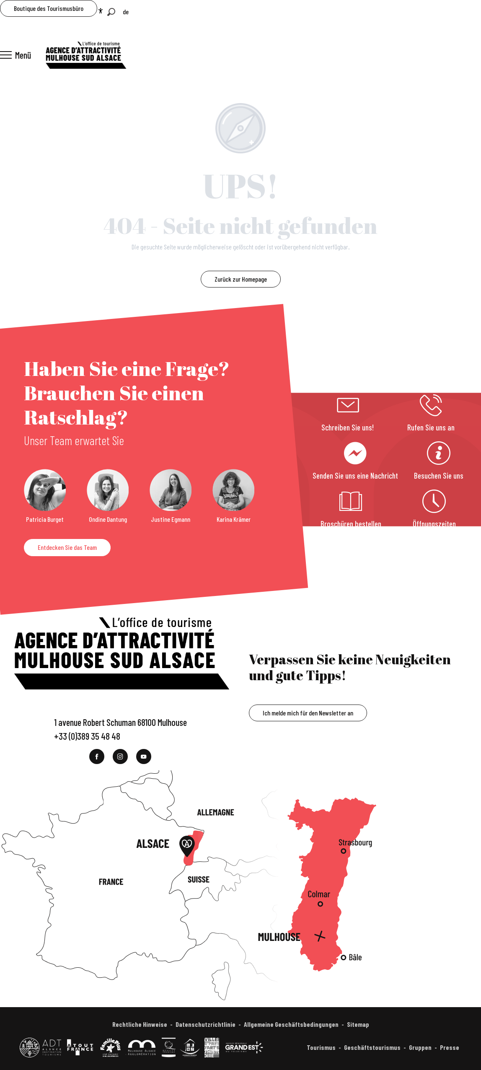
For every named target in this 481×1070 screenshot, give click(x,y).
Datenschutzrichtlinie (205, 1024)
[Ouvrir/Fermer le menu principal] (15, 55)
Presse (449, 1047)
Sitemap (358, 1024)
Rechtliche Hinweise (139, 1024)
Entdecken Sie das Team (67, 547)
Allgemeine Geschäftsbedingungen (291, 1024)
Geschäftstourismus (372, 1047)
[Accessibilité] (100, 11)
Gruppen (420, 1047)
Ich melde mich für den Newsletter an (308, 713)
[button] (111, 12)
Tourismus (321, 1047)
